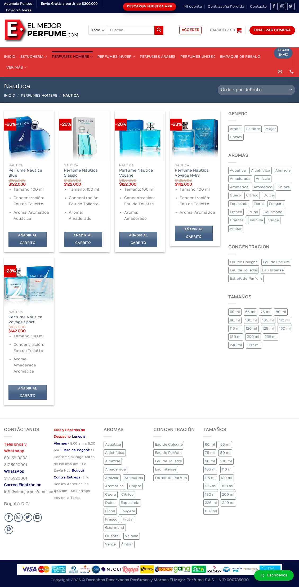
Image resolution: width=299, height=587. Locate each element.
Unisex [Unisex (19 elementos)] (236, 137)
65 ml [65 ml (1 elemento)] (250, 312)
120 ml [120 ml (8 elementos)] (251, 328)
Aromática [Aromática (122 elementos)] (263, 187)
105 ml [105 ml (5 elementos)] (268, 320)
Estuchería (33, 56)
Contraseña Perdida (226, 6)
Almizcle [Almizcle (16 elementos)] (283, 170)
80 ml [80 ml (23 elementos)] (281, 312)
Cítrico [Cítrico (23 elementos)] (252, 195)
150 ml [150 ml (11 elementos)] (285, 328)
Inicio (10, 57)
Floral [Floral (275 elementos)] (259, 204)
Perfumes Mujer (116, 56)
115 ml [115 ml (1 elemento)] (235, 328)
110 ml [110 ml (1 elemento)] (284, 320)
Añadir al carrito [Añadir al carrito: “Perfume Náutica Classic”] (82, 239)
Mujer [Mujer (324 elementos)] (270, 129)
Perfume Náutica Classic (81, 173)
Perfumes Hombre (72, 56)
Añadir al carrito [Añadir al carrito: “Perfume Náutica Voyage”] (138, 239)
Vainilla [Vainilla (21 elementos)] (256, 220)
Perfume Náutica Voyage (136, 173)
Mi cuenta (193, 6)
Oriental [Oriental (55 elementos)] (237, 220)
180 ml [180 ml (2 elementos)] (236, 337)
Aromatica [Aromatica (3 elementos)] (239, 187)
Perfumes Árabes (158, 57)
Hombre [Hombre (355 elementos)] (253, 129)
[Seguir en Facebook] (274, 6)
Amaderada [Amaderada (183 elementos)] (240, 179)
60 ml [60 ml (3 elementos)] (235, 312)
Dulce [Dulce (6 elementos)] (269, 195)
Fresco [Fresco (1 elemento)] (236, 212)
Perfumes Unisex (197, 57)
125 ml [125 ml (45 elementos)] (268, 328)
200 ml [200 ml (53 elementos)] (253, 337)
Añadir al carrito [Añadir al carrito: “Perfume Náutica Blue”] (27, 239)
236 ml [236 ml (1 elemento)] (270, 337)
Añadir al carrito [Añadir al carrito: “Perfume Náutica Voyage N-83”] (193, 233)
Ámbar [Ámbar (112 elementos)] (236, 229)
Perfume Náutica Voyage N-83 (192, 173)
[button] (274, 575)
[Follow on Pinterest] (9, 529)
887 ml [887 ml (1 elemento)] (253, 345)
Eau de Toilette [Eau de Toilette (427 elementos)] (243, 270)
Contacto (258, 6)
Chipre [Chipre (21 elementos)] (284, 187)
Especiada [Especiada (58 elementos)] (239, 204)
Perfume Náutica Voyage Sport (25, 319)
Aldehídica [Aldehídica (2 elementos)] (260, 170)
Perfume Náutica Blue (25, 173)
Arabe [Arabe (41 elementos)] (235, 129)
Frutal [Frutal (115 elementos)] (252, 212)
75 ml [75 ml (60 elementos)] (265, 312)
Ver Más (16, 67)
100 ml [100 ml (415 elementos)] (251, 320)
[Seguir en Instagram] (282, 6)
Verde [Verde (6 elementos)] (273, 220)
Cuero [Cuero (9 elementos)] (235, 195)
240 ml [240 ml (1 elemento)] (236, 345)
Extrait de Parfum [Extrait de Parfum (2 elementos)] (246, 278)
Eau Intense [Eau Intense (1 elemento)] (273, 270)
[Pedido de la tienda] (256, 90)
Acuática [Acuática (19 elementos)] (238, 170)
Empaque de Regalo (240, 57)
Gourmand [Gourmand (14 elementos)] (273, 212)
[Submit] (158, 30)
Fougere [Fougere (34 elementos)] (276, 204)
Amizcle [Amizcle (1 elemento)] (263, 179)
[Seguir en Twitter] (291, 6)
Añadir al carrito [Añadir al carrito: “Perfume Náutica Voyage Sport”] (27, 392)
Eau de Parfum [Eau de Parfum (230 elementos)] (276, 262)
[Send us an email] (37, 517)
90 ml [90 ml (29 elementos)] (235, 320)
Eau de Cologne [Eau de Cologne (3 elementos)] (244, 262)
